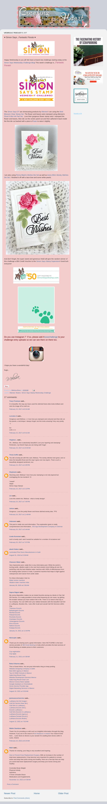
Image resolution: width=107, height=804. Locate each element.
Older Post (63, 793)
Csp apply (12, 654)
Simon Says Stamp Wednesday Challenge (36, 393)
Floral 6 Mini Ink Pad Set (13, 116)
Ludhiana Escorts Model (17, 718)
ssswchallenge (51, 337)
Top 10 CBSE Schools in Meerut (20, 673)
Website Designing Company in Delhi (22, 669)
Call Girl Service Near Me (18, 703)
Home (37, 793)
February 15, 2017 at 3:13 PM (19, 489)
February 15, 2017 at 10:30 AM (19, 448)
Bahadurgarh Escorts (16, 610)
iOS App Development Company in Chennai (47, 526)
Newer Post (9, 793)
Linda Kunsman (15, 536)
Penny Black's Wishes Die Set (27, 175)
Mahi (11, 748)
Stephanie (13, 472)
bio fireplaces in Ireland (42, 733)
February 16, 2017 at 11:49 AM (19, 514)
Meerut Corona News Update (19, 682)
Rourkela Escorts (15, 617)
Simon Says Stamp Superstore (48, 261)
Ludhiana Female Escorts (18, 716)
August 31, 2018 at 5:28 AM (18, 555)
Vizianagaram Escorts (16, 621)
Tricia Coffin (13, 455)
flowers (18, 393)
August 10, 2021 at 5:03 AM (18, 691)
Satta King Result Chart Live (19, 679)
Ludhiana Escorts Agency (18, 714)
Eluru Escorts (14, 623)
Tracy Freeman (14, 401)
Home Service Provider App (18, 686)
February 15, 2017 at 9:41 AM (19, 433)
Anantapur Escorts (15, 619)
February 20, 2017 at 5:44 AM (19, 529)
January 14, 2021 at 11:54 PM (19, 631)
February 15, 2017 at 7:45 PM (19, 501)
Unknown (12, 521)
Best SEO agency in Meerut (19, 671)
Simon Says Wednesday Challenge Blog (19, 63)
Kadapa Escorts (14, 628)
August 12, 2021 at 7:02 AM (18, 721)
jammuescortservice (16, 698)
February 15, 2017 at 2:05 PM (19, 465)
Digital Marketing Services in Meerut (21, 688)
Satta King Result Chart (17, 675)
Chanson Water (15, 562)
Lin (10, 496)
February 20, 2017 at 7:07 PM (19, 542)
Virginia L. (13, 440)
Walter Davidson (15, 728)
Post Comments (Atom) (22, 798)
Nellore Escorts (14, 626)
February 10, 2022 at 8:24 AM (19, 741)
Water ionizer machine (17, 580)
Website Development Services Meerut (22, 677)
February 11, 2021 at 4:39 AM (19, 656)
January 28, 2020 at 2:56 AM (19, 585)
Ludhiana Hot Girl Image (17, 701)
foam (35, 121)
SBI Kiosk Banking (28, 645)
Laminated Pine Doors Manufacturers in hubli (24, 552)
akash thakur (14, 549)
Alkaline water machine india (19, 582)
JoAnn (11, 508)
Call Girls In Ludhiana (16, 705)
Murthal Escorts (14, 612)
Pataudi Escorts (14, 615)
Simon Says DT (13, 112)
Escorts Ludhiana (15, 710)
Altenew (44, 112)
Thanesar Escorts (15, 608)
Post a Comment (13, 784)
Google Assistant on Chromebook (20, 684)
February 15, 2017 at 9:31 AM (19, 409)
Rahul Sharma (14, 663)
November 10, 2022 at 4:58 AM (20, 780)
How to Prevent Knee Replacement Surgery (24, 755)
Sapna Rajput (14, 592)
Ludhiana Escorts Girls (17, 708)
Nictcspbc (13, 638)
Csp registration (14, 651)
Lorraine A (13, 416)
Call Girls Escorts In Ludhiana (19, 712)
